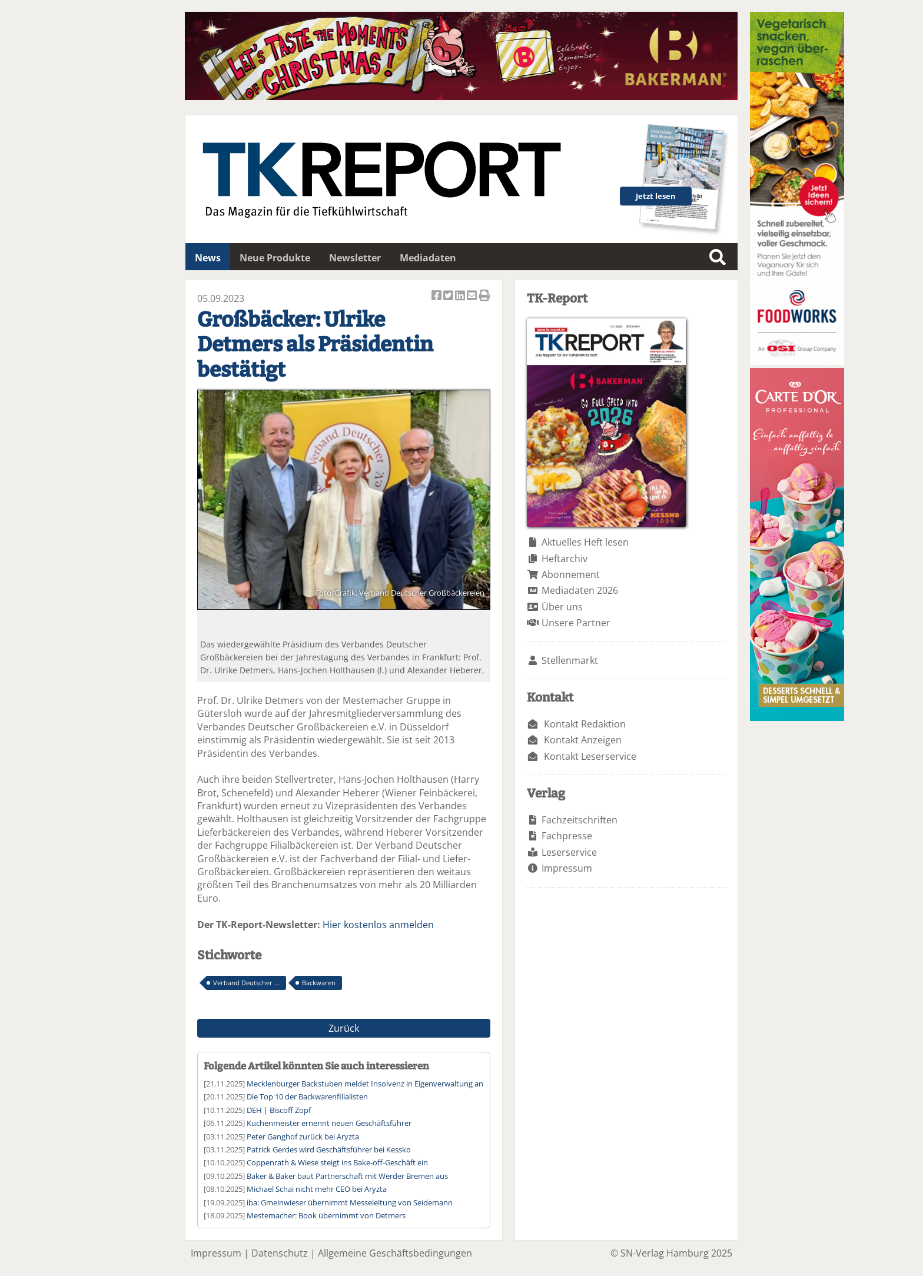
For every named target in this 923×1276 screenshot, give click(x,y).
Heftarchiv (564, 558)
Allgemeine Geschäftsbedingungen (395, 1253)
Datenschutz (279, 1253)
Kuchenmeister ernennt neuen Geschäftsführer (329, 1123)
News (208, 257)
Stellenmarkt (570, 660)
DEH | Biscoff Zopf (279, 1110)
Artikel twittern (449, 296)
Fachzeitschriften (579, 819)
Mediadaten (428, 257)
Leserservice (569, 852)
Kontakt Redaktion (585, 723)
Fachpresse (567, 835)
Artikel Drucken (484, 296)
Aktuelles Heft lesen (585, 542)
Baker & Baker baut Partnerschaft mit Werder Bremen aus (347, 1176)
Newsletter (355, 257)
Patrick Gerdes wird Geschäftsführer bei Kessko (329, 1149)
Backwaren (319, 982)
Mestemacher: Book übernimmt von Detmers (326, 1215)
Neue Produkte (275, 257)
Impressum (567, 868)
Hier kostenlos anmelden (378, 924)
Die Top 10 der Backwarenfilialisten (307, 1096)
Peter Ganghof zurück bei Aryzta (303, 1136)
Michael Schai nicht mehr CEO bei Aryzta (317, 1189)
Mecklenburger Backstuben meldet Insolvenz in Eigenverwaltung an (365, 1083)
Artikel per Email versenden (473, 296)
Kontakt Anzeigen (583, 739)
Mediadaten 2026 (580, 590)
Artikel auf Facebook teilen (437, 296)
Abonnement (571, 574)
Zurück (343, 1028)
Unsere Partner (576, 622)
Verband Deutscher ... (246, 982)
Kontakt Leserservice (590, 756)
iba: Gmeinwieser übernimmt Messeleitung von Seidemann (350, 1202)
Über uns (562, 606)
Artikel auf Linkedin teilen (461, 296)
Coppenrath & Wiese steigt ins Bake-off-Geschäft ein (337, 1162)
